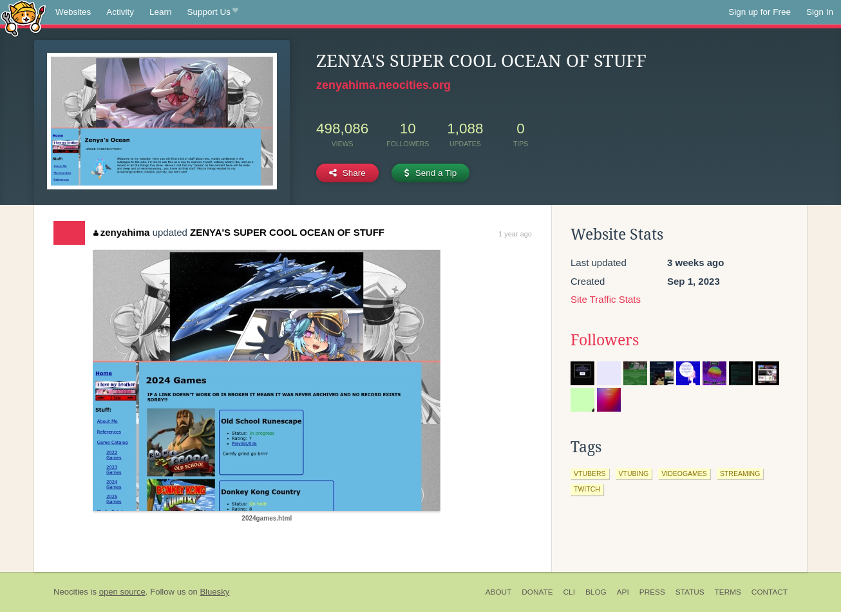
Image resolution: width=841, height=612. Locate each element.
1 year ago (515, 234)
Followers (605, 340)
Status (690, 592)
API (623, 592)
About (499, 592)
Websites (73, 12)
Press (652, 592)
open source (122, 592)
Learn (160, 12)
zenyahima (121, 232)
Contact (769, 592)
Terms (728, 592)
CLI (569, 592)
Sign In (819, 12)
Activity (120, 12)
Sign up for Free (759, 12)
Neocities (70, 592)
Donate (537, 592)
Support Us (212, 12)
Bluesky (214, 592)
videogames (684, 473)
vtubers (590, 473)
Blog (596, 592)
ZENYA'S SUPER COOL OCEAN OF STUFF (287, 232)
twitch (587, 489)
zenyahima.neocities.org (383, 85)
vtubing (634, 473)
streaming (740, 473)
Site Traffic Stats (606, 299)
